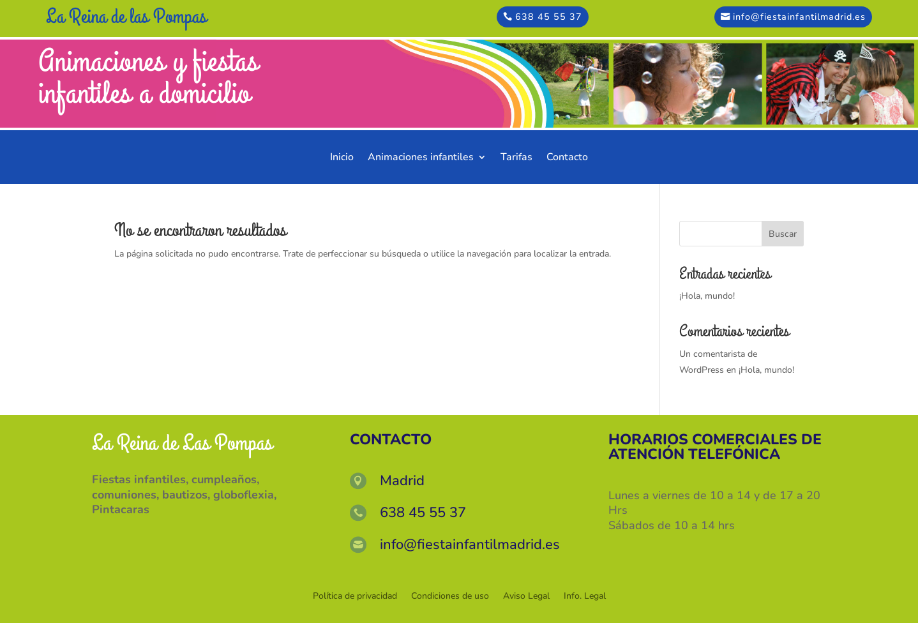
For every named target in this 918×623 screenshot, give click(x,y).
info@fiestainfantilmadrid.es (799, 16)
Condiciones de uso (450, 597)
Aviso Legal (526, 597)
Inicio (342, 158)
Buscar (783, 234)
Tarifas (516, 158)
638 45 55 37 (548, 16)
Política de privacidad (355, 597)
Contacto (567, 158)
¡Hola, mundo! (707, 296)
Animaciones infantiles (421, 158)
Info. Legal (585, 597)
